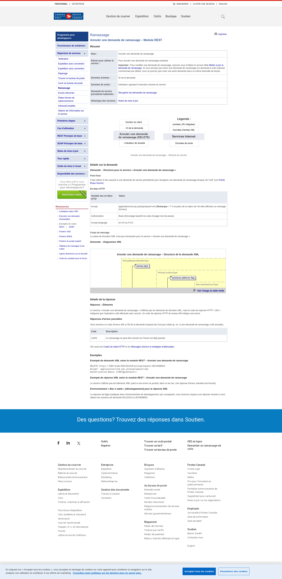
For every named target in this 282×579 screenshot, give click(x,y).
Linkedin (68, 443)
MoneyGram (150, 493)
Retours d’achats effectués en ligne (161, 538)
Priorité (61, 531)
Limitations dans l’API (68, 211)
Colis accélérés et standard (72, 514)
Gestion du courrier (118, 16)
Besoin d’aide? (194, 533)
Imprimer (222, 34)
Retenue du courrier (67, 473)
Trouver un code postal (158, 441)
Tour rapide (63, 158)
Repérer (106, 445)
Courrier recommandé (69, 522)
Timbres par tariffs (154, 530)
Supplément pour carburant (201, 496)
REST (61, 227)
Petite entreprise (109, 481)
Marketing (106, 477)
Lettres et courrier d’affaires (72, 535)
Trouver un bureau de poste (71, 78)
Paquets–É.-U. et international (73, 527)
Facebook (58, 443)
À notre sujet (193, 469)
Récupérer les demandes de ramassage (137, 92)
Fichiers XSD (65, 231)
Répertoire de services (69, 53)
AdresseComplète (66, 106)
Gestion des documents (115, 489)
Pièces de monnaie (153, 526)
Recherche (223, 16)
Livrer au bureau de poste (70, 83)
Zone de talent (194, 521)
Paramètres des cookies (233, 571)
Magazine (149, 473)
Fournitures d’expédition (70, 510)
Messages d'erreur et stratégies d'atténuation (152, 346)
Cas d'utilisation (65, 128)
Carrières (192, 473)
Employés (193, 508)
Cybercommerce (109, 473)
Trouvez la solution (110, 493)
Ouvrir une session (204, 4)
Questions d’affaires (154, 469)
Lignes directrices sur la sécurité (73, 254)
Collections (149, 477)
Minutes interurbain (154, 502)
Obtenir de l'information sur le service (71, 112)
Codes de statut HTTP (114, 346)
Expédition (142, 16)
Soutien (185, 16)
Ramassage (64, 88)
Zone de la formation (197, 516)
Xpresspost (64, 518)
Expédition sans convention (71, 68)
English (223, 4)
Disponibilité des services (70, 173)
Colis (60, 498)
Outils (157, 16)
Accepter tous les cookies (199, 571)
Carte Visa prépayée (154, 498)
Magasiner (183, 4)
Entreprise (78, 4)
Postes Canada (196, 464)
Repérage (63, 73)
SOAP (71, 227)
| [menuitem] (69, 3)
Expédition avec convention (71, 63)
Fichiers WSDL (65, 236)
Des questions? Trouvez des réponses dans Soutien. (141, 419)
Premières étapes (66, 121)
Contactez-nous (195, 537)
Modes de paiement (154, 534)
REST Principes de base (69, 136)
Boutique (171, 16)
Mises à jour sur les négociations (203, 500)
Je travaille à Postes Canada (202, 512)
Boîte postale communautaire (72, 477)
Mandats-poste (152, 489)
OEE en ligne (194, 441)
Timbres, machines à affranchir (74, 502)
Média (190, 477)
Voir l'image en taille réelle (210, 291)
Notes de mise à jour (67, 151)
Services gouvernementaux (157, 513)
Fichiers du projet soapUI (70, 241)
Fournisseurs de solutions (70, 45)
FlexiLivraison (65, 481)
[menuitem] (61, 4)
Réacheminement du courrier (72, 469)
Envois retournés (66, 93)
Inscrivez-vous (72, 189)
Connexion (106, 498)
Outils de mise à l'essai (69, 166)
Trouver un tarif (153, 445)
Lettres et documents (68, 493)
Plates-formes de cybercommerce (66, 99)
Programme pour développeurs (66, 36)
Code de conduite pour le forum (73, 258)
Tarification (63, 59)
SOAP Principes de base (69, 143)
